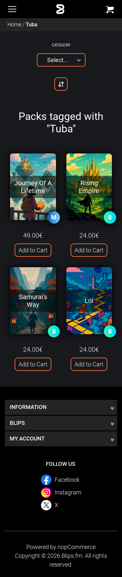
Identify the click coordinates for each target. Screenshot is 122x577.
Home (14, 24)
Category (61, 44)
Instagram (68, 492)
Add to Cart (33, 250)
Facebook (67, 479)
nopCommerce (77, 547)
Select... (57, 60)
